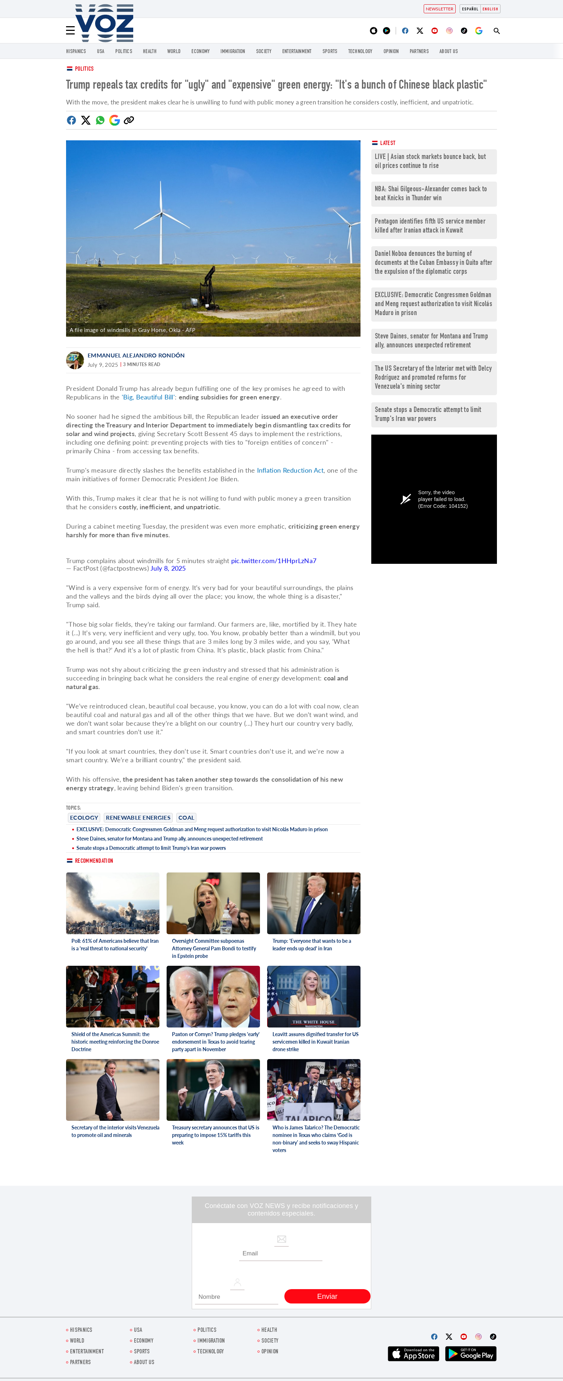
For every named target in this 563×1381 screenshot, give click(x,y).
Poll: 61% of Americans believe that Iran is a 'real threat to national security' (115, 944)
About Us (448, 52)
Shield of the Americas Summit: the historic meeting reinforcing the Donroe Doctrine (115, 1041)
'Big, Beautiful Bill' (148, 397)
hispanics (76, 52)
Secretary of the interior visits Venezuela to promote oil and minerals (115, 1131)
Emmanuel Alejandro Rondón (136, 355)
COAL (186, 817)
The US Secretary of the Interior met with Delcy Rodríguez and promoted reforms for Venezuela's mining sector (433, 378)
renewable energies (138, 817)
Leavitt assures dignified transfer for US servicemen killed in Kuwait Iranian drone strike (316, 1041)
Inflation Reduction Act (290, 470)
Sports (330, 52)
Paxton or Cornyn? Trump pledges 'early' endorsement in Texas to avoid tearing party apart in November (216, 1041)
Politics (84, 69)
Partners (419, 52)
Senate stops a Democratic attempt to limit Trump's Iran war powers (151, 848)
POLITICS (123, 52)
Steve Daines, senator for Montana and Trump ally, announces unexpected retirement (169, 838)
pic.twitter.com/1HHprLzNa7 (274, 561)
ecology (84, 817)
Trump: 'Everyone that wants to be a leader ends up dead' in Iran (312, 944)
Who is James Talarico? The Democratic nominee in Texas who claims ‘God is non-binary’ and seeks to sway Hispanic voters (316, 1138)
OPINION (391, 52)
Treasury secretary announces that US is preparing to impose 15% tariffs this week (215, 1135)
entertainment (297, 52)
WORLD (174, 52)
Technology (360, 52)
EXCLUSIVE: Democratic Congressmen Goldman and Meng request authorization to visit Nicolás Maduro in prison (202, 829)
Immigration (232, 52)
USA (100, 52)
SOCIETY (263, 52)
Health (150, 52)
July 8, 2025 (168, 568)
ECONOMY (200, 52)
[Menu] (70, 30)
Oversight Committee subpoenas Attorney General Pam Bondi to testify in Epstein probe (214, 948)
